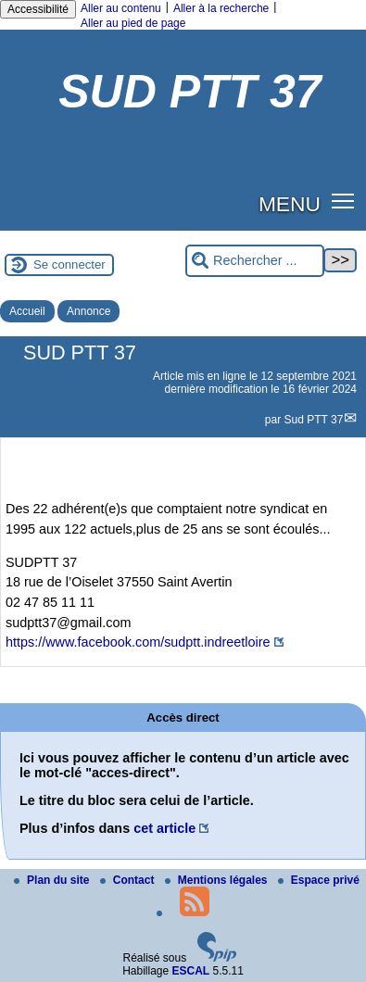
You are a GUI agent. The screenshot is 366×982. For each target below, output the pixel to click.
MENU (290, 204)
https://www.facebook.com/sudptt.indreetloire (138, 642)
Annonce (88, 311)
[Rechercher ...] (254, 261)
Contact (129, 880)
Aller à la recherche (221, 8)
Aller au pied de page (133, 23)
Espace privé (319, 880)
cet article (164, 828)
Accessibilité (38, 9)
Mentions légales (218, 880)
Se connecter (69, 264)
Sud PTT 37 (314, 419)
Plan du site (53, 880)
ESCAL (191, 970)
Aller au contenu (121, 8)
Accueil (27, 311)
